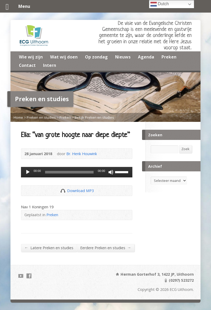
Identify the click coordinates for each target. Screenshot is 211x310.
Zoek (185, 148)
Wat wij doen (64, 57)
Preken (168, 57)
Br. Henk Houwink (81, 153)
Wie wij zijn (31, 57)
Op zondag (96, 57)
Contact (27, 65)
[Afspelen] (27, 172)
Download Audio (63, 191)
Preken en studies (41, 117)
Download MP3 (80, 190)
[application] (76, 172)
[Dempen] (110, 172)
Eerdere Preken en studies (105, 247)
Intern (49, 65)
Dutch (159, 4)
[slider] (69, 172)
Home (18, 117)
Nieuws (123, 57)
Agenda (146, 57)
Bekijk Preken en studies (94, 117)
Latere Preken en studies (48, 247)
